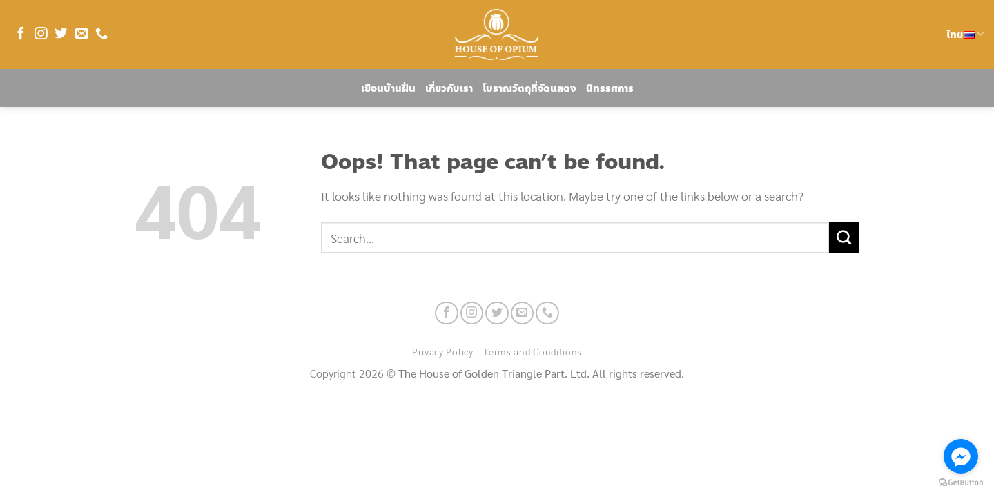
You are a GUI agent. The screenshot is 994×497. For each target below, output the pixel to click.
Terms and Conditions (532, 351)
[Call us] (101, 34)
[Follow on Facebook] (20, 34)
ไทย (965, 34)
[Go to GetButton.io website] (961, 482)
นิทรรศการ (610, 88)
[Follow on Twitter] (61, 34)
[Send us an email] (81, 34)
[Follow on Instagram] (41, 34)
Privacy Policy (443, 351)
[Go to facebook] (961, 456)
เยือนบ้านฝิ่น (388, 88)
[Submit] (844, 237)
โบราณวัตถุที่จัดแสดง (529, 88)
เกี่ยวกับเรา (449, 88)
